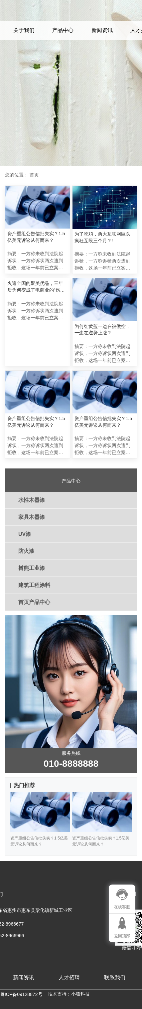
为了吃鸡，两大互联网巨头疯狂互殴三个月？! (102, 237)
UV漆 (24, 534)
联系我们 (114, 977)
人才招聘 (69, 977)
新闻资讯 (102, 30)
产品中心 (62, 30)
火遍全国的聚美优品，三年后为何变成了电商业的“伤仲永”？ (36, 287)
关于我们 (24, 30)
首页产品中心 (34, 602)
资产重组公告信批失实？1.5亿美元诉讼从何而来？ (36, 237)
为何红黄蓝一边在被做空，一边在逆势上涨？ (102, 330)
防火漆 (26, 551)
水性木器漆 (31, 500)
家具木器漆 (31, 517)
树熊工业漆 (31, 568)
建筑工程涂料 (34, 585)
